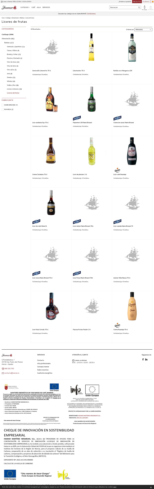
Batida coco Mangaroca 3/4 (122, 71)
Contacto (40, 360)
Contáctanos (91, 14)
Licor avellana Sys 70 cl (40, 123)
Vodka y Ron (13, 85)
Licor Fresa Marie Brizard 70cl (83, 278)
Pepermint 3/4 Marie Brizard (82, 123)
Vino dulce (11, 70)
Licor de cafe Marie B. (39, 226)
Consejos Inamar (43, 367)
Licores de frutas (13, 93)
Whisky (11, 81)
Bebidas (9, 43)
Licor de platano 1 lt (80, 174)
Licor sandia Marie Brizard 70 (123, 226)
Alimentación (8, 39)
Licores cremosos (14, 89)
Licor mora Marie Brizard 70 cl (42, 278)
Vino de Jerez (12, 66)
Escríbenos (146, 1)
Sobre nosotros (42, 370)
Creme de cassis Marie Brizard (123, 123)
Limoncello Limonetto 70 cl (41, 71)
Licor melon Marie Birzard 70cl (83, 226)
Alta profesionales (44, 363)
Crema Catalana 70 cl (39, 174)
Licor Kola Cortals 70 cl (40, 330)
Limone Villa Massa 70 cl (121, 278)
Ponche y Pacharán (14, 58)
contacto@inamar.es (11, 373)
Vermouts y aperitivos (16, 47)
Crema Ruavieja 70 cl (120, 330)
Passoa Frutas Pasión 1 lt (82, 330)
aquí (114, 487)
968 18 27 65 (137, 1)
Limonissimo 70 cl (79, 71)
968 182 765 (9, 369)
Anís (9, 74)
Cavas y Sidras (13, 50)
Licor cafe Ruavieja (119, 174)
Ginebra (11, 77)
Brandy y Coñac (14, 54)
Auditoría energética (44, 373)
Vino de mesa (13, 62)
